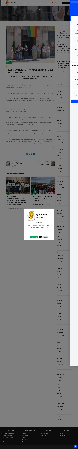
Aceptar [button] (36, 237)
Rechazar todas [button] (45, 237)
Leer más (32, 237)
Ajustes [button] (40, 237)
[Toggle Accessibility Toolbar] (75, 446)
